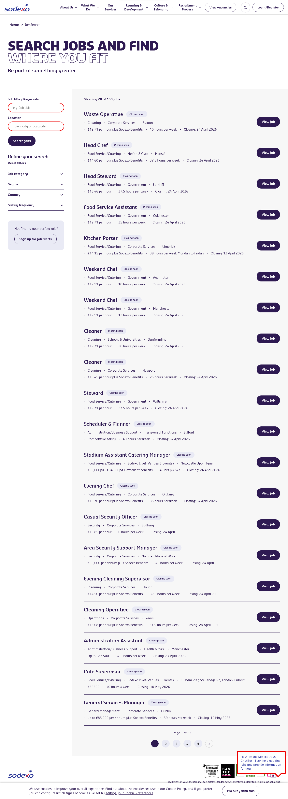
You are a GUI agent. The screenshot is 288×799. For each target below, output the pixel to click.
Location (14, 118)
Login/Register (268, 7)
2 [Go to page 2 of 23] (166, 744)
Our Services (111, 7)
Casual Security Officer (110, 517)
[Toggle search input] (245, 7)
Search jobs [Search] (22, 141)
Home (14, 24)
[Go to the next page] (209, 744)
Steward (93, 393)
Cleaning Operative (106, 609)
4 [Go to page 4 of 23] (187, 744)
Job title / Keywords (23, 99)
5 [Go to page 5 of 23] (198, 744)
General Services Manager (114, 702)
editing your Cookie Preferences (129, 793)
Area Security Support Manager (120, 547)
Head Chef (96, 145)
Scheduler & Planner (107, 424)
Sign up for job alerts (35, 239)
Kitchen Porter (101, 238)
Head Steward (100, 176)
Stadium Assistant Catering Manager (127, 455)
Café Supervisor (102, 671)
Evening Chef (99, 486)
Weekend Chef (100, 269)
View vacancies (220, 7)
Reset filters (17, 163)
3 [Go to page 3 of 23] (177, 744)
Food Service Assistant (110, 207)
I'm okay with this (240, 791)
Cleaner (93, 331)
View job (268, 122)
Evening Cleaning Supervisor (117, 578)
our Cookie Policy (173, 789)
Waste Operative (103, 114)
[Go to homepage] (17, 7)
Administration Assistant (113, 640)
